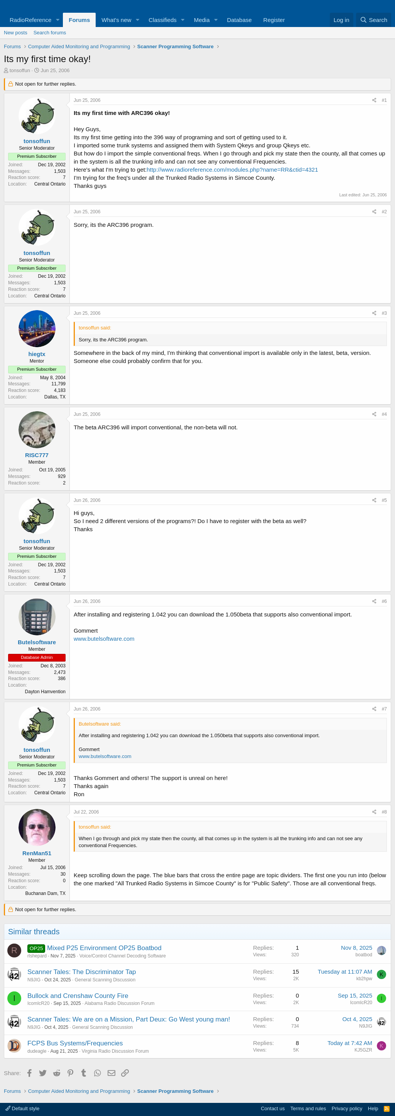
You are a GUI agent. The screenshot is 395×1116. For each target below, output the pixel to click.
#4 (384, 414)
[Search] (373, 20)
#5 (384, 500)
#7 (384, 709)
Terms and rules (308, 1108)
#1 (384, 100)
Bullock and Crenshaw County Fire (77, 996)
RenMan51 (36, 853)
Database (239, 20)
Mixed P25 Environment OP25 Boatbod (104, 948)
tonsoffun (20, 70)
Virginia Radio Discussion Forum (115, 1051)
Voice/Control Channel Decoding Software (122, 956)
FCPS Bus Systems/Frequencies (75, 1043)
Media (202, 20)
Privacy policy (347, 1108)
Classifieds (163, 20)
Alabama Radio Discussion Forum (119, 1003)
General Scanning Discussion (105, 980)
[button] (57, 20)
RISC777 (37, 455)
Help (373, 1108)
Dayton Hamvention (45, 691)
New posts (15, 32)
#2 (384, 211)
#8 (384, 812)
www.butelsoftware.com (104, 638)
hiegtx (36, 354)
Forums (79, 20)
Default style (22, 1108)
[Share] (374, 100)
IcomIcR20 (38, 1003)
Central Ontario (50, 184)
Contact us (273, 1108)
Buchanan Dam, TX (45, 893)
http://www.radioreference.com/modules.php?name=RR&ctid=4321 (232, 169)
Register (274, 20)
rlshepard (37, 956)
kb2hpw (364, 978)
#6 (384, 601)
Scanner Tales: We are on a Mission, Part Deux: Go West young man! (128, 1019)
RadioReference (30, 20)
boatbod (364, 954)
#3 (384, 313)
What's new (116, 20)
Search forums (50, 32)
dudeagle (36, 1051)
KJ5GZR (363, 1050)
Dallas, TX (55, 397)
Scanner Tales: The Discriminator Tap (81, 972)
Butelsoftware (37, 642)
